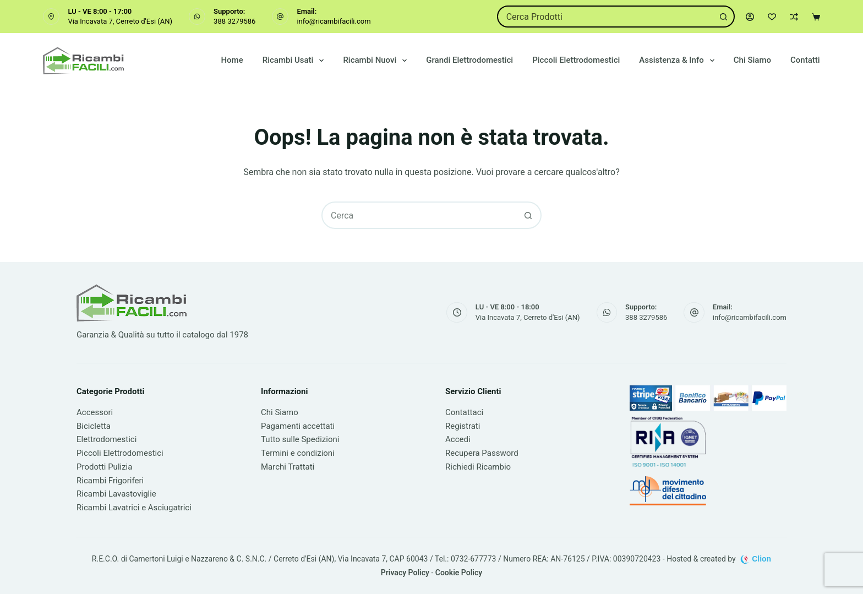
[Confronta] (794, 17)
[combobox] (606, 17)
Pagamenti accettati (298, 426)
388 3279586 (234, 21)
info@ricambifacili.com (333, 21)
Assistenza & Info (678, 60)
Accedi (458, 439)
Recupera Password (481, 453)
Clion (761, 558)
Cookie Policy (458, 572)
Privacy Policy (405, 572)
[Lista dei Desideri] (772, 17)
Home (232, 60)
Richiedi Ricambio (478, 467)
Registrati (462, 426)
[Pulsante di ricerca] (724, 16)
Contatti (805, 60)
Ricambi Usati (296, 60)
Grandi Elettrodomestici (469, 60)
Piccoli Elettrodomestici (576, 60)
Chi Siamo (752, 60)
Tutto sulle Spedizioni (300, 439)
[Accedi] (750, 17)
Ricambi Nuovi (377, 60)
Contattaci (464, 412)
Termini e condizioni (298, 453)
